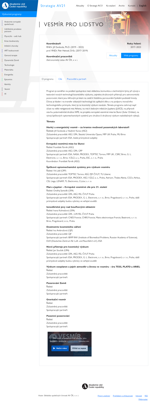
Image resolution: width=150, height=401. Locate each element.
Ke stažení (110, 5)
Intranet (139, 396)
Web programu (131, 55)
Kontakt (131, 5)
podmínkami (73, 341)
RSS (146, 396)
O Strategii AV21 (95, 5)
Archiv (122, 5)
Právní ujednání (104, 396)
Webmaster (143, 399)
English (142, 5)
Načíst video (61, 348)
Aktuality (80, 5)
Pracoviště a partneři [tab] (76, 79)
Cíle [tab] (60, 79)
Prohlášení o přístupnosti (123, 396)
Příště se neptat (79, 348)
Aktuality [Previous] (113, 55)
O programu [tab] (47, 79)
